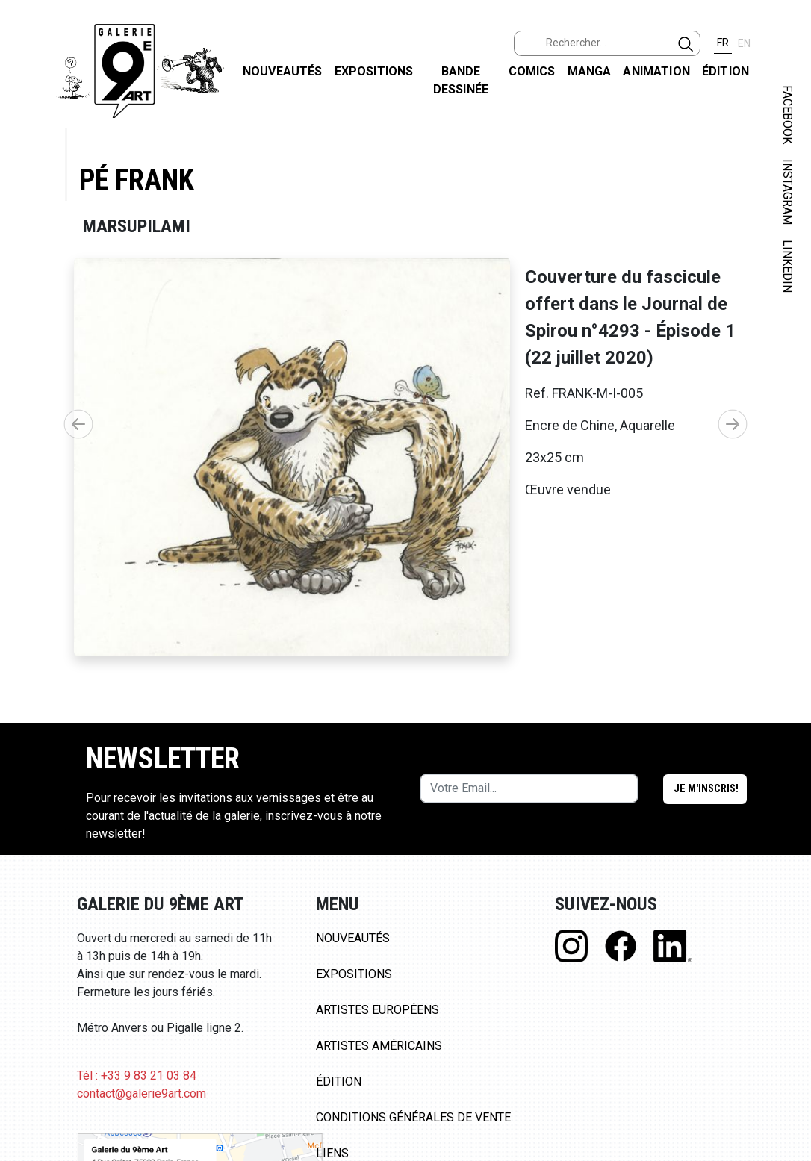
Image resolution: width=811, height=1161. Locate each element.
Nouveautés (283, 71)
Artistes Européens (377, 1010)
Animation (656, 71)
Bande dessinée (460, 80)
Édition (725, 71)
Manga (590, 71)
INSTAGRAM (787, 192)
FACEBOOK (787, 114)
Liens (332, 1153)
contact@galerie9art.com (141, 1093)
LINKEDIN (787, 266)
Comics (532, 71)
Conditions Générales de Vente (413, 1117)
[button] (733, 424)
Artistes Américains (379, 1046)
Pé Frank (136, 179)
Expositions (374, 71)
